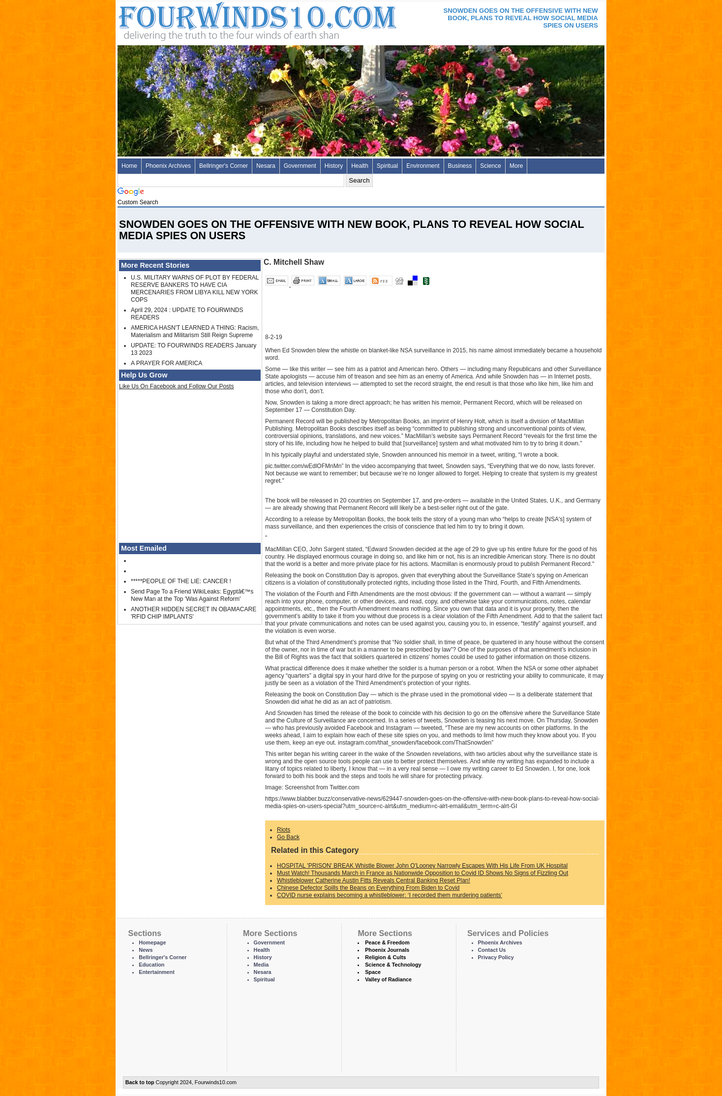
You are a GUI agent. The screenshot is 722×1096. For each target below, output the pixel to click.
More (516, 165)
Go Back (288, 837)
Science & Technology (393, 965)
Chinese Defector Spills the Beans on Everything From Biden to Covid (368, 887)
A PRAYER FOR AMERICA (166, 363)
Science (490, 165)
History (334, 165)
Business (460, 165)
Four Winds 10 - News (216, 19)
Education (151, 965)
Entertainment (157, 972)
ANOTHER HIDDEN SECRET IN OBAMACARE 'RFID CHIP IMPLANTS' (193, 613)
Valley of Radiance (388, 979)
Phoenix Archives (168, 165)
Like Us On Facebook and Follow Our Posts (176, 386)
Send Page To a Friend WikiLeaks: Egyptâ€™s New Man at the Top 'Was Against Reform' (192, 595)
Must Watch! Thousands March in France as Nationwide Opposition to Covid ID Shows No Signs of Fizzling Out (422, 873)
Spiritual (387, 165)
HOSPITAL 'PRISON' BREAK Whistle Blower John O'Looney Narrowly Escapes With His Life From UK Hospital (422, 865)
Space (373, 972)
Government (300, 165)
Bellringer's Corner (223, 165)
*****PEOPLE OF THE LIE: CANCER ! (181, 581)
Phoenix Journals (387, 950)
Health (359, 165)
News (145, 950)
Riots (283, 829)
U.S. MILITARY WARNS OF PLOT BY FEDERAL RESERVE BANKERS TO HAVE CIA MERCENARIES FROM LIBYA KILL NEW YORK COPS (195, 288)
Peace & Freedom (387, 942)
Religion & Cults (385, 957)
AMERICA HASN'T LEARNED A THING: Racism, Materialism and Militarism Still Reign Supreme (195, 331)
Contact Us (492, 950)
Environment (422, 165)
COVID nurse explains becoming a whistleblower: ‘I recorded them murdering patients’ (389, 895)
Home (129, 165)
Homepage (152, 942)
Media (261, 965)
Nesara (265, 165)
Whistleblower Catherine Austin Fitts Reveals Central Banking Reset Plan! (373, 880)
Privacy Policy (496, 957)
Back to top (139, 1082)
